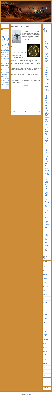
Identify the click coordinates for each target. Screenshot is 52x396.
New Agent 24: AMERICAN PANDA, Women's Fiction (46, 132)
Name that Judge (6, 51)
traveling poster (6, 44)
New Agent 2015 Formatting (47, 234)
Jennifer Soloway (45, 294)
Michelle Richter (45, 334)
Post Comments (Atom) (27, 116)
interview (7, 45)
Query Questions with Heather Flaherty (47, 203)
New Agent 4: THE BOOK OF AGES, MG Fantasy (46, 59)
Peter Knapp (44, 350)
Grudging (2, 48)
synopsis (6, 72)
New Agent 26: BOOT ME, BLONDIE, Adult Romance (46, 139)
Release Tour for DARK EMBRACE (47, 182)
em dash (8, 80)
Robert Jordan (3, 68)
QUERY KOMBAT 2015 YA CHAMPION (46, 220)
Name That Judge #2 (46, 210)
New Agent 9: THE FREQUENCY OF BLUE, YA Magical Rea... (47, 79)
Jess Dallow (44, 298)
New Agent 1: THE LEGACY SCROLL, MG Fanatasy (47, 48)
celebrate (2, 63)
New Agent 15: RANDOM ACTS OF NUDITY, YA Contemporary (47, 99)
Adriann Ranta (45, 262)
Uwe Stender (44, 371)
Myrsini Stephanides (45, 339)
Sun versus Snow (5, 33)
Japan (8, 61)
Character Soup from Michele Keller (47, 169)
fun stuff (5, 43)
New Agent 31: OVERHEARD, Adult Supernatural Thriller (47, 161)
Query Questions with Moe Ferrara (47, 184)
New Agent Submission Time (46, 187)
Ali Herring (44, 265)
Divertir (6, 61)
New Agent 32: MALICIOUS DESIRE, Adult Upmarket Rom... (46, 165)
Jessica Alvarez (45, 299)
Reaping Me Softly (3, 76)
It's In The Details (7, 3)
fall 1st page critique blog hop (5, 52)
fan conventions (5, 58)
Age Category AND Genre (46, 201)
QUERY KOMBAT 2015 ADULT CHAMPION (46, 226)
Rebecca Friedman (45, 351)
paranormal (2, 71)
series (4, 65)
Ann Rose (44, 269)
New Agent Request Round (46, 46)
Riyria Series (7, 76)
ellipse (6, 80)
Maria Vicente (45, 327)
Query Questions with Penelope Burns (47, 171)
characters (7, 59)
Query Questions (5, 39)
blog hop (5, 55)
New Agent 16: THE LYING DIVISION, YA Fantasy (47, 103)
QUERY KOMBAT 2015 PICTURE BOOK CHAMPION (46, 213)
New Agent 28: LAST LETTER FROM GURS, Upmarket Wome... (47, 148)
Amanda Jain (45, 266)
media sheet (2, 82)
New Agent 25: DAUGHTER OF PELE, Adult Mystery (47, 135)
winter (5, 65)
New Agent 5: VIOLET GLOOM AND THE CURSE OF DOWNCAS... (47, 63)
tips (5, 60)
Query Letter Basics (46, 43)
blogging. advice (7, 62)
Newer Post (13, 111)
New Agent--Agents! (46, 195)
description (4, 80)
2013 (45, 256)
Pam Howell (44, 343)
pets (6, 82)
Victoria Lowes (45, 375)
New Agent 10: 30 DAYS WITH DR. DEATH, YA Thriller (46, 83)
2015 (45, 31)
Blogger (30, 394)
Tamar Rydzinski (45, 364)
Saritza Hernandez (45, 359)
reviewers (5, 56)
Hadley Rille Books (4, 74)
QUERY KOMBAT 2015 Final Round (46, 241)
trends (6, 86)
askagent (8, 78)
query (2, 30)
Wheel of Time (3, 62)
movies (8, 58)
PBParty (7, 35)
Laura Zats (44, 319)
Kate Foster (44, 306)
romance (2, 84)
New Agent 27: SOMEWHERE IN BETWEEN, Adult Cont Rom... (47, 143)
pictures (8, 82)
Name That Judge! (46, 232)
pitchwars (2, 51)
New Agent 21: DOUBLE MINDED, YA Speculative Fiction (46, 120)
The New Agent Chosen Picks (47, 180)
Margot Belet (44, 326)
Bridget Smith (45, 274)
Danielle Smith (45, 285)
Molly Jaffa (44, 338)
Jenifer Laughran (45, 290)
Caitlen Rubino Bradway (46, 277)
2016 (45, 30)
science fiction (5, 84)
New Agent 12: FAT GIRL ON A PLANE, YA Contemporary (47, 90)
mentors (2, 64)
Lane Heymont (45, 315)
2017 (45, 29)
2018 (45, 28)
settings (8, 84)
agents (2, 35)
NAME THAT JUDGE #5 (46, 197)
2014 (45, 255)
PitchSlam (2, 46)
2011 (45, 258)
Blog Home (3, 22)
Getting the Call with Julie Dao (47, 173)
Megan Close (45, 330)
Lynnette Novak (45, 323)
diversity (5, 63)
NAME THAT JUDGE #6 (46, 194)
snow (3, 72)
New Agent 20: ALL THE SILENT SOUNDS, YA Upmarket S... (47, 117)
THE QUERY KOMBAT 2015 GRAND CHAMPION (47, 229)
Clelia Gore (44, 282)
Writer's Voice (4, 78)
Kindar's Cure (7, 48)
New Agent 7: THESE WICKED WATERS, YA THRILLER (47, 72)
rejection (6, 71)
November (46, 33)
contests (2, 43)
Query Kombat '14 (5, 41)
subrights (2, 86)
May (45, 249)
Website (8, 22)
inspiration (7, 30)
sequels (2, 59)
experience (5, 70)
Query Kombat (5, 37)
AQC (4, 61)
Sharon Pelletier (45, 362)
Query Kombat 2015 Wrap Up (47, 236)
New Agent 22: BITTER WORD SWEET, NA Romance (46, 124)
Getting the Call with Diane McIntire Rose (47, 192)
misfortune (5, 82)
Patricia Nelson (45, 346)
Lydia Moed (44, 322)
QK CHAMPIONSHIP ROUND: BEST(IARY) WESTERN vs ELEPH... (47, 245)
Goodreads (2, 55)
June (45, 248)
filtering (8, 70)
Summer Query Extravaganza (5, 47)
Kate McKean (45, 307)
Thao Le (44, 367)
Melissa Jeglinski (45, 331)
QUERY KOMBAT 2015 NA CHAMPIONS (47, 223)
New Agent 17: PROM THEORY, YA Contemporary (47, 106)
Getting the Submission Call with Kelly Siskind (47, 238)
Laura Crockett (45, 318)
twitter (8, 86)
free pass (7, 63)
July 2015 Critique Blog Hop (46, 178)
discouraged (2, 69)
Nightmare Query (5, 36)
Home (26, 111)
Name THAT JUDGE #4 (46, 199)
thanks (8, 72)
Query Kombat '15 (4, 40)
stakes (5, 85)
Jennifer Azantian (45, 291)
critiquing (3, 38)
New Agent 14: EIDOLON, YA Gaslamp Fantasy (47, 96)
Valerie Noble (45, 372)
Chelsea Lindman (45, 281)
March (45, 251)
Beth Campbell (45, 270)
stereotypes (7, 85)
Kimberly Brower (45, 311)
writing (8, 39)
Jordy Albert (7, 74)
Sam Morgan (44, 355)
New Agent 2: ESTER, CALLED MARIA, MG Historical (46, 52)
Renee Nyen (44, 354)
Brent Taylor (44, 273)
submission (2, 60)
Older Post (39, 111)
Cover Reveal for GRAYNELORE (47, 175)
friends (6, 50)
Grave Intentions (3, 67)
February (46, 252)
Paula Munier (45, 347)
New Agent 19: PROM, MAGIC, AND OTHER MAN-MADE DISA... (47, 113)
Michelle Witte (45, 335)
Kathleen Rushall (45, 310)
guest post (3, 31)
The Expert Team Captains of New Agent (46, 206)
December (46, 32)
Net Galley (7, 67)
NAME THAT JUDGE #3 (46, 208)
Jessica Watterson (45, 302)
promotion (2, 53)
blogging (8, 68)
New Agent (3, 45)
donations (5, 69)
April (45, 250)
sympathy (4, 86)
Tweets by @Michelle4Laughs (3, 26)
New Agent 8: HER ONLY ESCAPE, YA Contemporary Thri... (47, 75)
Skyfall (6, 68)
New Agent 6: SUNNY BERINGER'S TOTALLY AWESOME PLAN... (47, 68)
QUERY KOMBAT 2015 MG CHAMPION (46, 217)
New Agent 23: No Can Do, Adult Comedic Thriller (46, 128)
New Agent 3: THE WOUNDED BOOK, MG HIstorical (46, 56)
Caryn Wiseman (45, 278)
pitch (4, 64)
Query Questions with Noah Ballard (47, 40)
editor (3, 70)
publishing (6, 64)
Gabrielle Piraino (45, 289)
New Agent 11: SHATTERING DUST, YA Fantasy (47, 87)
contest (6, 46)
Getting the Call (5, 32)
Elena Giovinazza (45, 286)
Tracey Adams (45, 368)
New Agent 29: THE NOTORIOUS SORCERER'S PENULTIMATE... (47, 152)
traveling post (4, 59)
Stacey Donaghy (45, 363)
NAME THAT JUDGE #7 (46, 42)
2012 (45, 257)
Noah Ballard (44, 342)
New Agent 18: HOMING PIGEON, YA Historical (46, 109)
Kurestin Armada (45, 314)
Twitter (28, 39)
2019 (45, 27)
